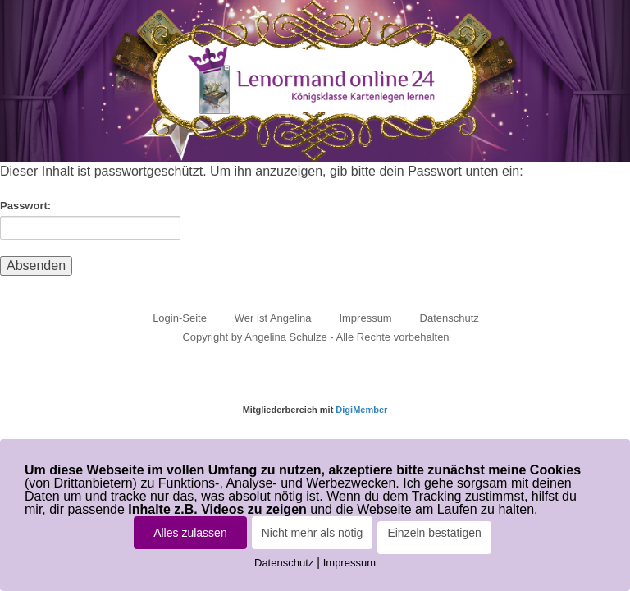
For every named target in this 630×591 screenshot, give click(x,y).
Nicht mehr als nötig (312, 532)
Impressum (365, 318)
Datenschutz (449, 318)
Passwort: (90, 219)
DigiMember (361, 410)
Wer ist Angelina (273, 318)
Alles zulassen (190, 532)
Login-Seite (180, 318)
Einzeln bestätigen (434, 532)
